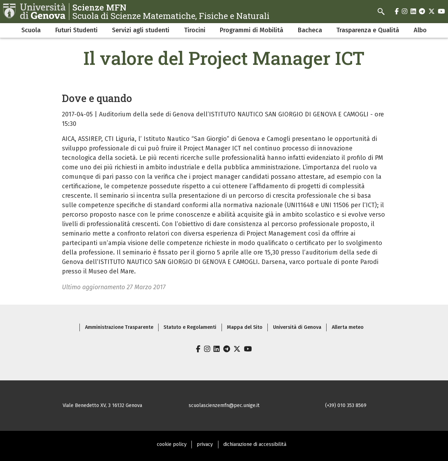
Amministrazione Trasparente (119, 327)
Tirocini (194, 30)
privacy (205, 444)
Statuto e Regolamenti (189, 327)
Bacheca (310, 30)
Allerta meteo (348, 327)
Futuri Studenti (76, 30)
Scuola (31, 30)
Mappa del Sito (244, 327)
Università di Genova (297, 327)
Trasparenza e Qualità (367, 30)
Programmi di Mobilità (251, 30)
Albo (420, 30)
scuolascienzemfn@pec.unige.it (224, 405)
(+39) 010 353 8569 (345, 405)
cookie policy (172, 444)
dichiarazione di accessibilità (254, 444)
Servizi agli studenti (140, 30)
